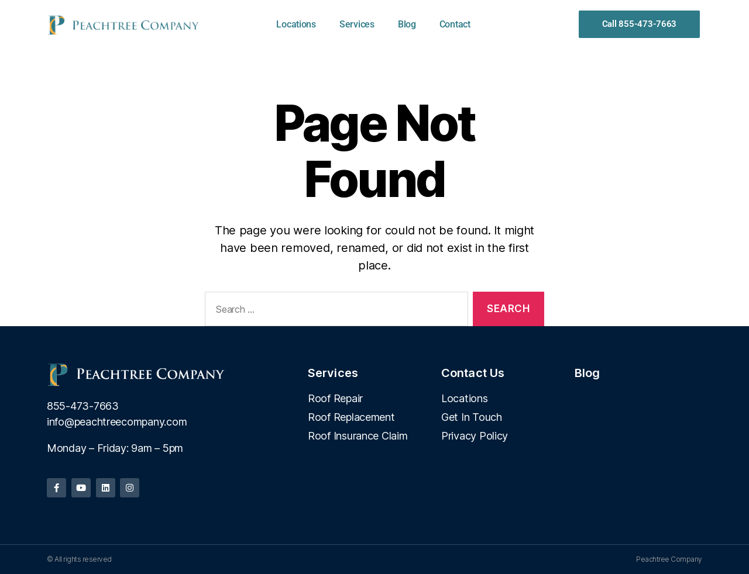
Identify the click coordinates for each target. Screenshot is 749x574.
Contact (454, 24)
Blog (407, 24)
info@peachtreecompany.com (117, 422)
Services (356, 24)
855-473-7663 (83, 406)
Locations (296, 24)
